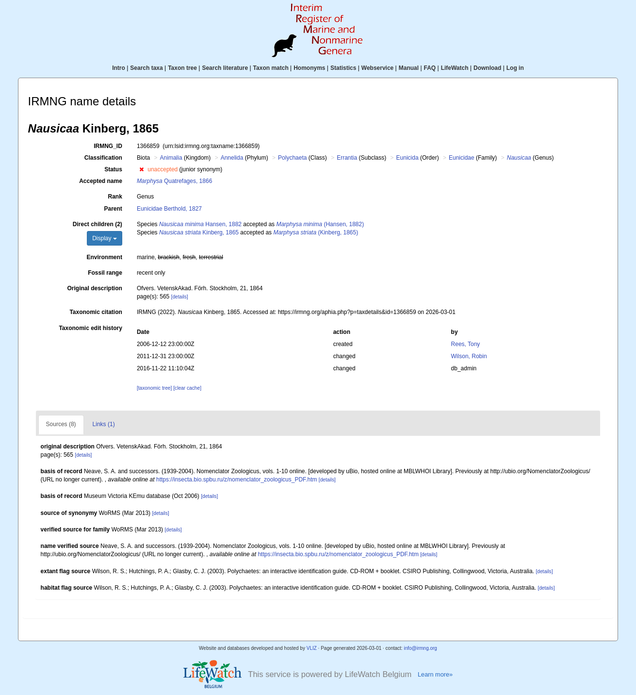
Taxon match (271, 68)
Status (113, 169)
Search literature (225, 68)
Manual (409, 68)
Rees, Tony (465, 344)
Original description (94, 288)
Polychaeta (292, 157)
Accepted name (100, 181)
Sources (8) (61, 424)
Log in (515, 68)
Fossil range (105, 272)
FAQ (430, 68)
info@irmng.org (420, 648)
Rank (115, 196)
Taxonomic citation (95, 312)
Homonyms (309, 68)
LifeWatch (455, 68)
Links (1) (104, 424)
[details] (179, 296)
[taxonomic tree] (154, 388)
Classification (103, 157)
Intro (118, 68)
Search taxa (146, 68)
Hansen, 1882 (200, 224)
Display (104, 238)
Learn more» (435, 674)
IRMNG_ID (108, 146)
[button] (141, 169)
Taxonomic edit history (90, 328)
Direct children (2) (97, 224)
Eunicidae (461, 157)
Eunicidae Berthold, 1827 (169, 208)
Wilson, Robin (469, 356)
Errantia (347, 157)
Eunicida (407, 157)
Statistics (343, 68)
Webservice (377, 68)
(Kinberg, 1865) (315, 232)
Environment (104, 257)
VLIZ (312, 648)
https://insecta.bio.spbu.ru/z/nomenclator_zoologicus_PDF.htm (236, 479)
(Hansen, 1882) (320, 224)
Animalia (171, 157)
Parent (113, 208)
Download (487, 68)
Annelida (232, 157)
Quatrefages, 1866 (174, 181)
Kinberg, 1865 (199, 232)
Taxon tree (182, 68)
